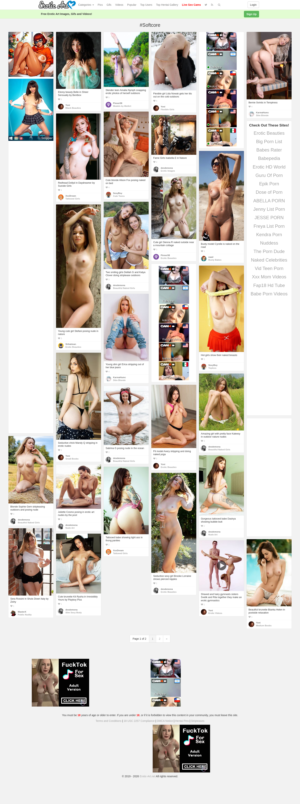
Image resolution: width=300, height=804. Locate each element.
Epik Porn (269, 183)
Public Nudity (25, 615)
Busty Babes (215, 260)
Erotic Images (168, 171)
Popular (131, 4)
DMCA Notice (165, 720)
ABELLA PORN (269, 200)
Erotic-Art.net (147, 776)
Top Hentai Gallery (167, 4)
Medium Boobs (263, 625)
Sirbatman (70, 344)
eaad (210, 257)
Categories (86, 4)
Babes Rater (269, 149)
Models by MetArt (122, 106)
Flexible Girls (167, 109)
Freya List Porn (269, 226)
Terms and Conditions (108, 720)
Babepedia (269, 158)
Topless (212, 368)
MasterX (22, 612)
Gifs (109, 4)
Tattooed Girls (72, 199)
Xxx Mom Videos (269, 276)
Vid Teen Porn (269, 268)
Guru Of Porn (269, 175)
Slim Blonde (262, 115)
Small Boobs (72, 459)
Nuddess (269, 243)
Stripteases (197, 720)
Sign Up (251, 14)
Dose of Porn (269, 192)
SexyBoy (117, 193)
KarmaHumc (262, 112)
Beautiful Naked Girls (124, 288)
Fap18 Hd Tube (269, 285)
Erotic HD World (269, 166)
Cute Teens (119, 196)
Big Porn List (269, 141)
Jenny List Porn (269, 209)
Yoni (67, 105)
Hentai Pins (182, 720)
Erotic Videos (215, 613)
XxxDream (70, 196)
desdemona (167, 168)
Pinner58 (117, 103)
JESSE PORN (269, 217)
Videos (119, 4)
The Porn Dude (269, 251)
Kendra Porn (269, 234)
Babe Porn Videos (269, 293)
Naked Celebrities (269, 260)
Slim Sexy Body (73, 612)
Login (253, 4)
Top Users (146, 4)
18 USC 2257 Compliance (139, 720)
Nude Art (212, 534)
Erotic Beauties (269, 133)
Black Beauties (73, 108)
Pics (100, 4)
